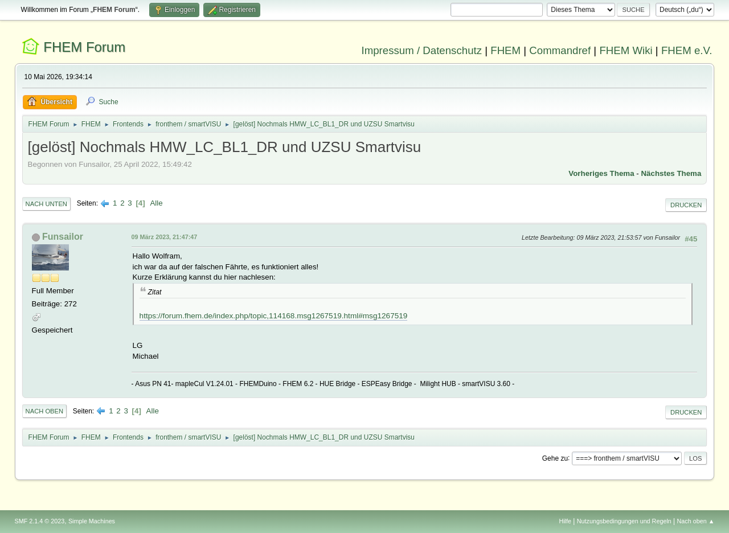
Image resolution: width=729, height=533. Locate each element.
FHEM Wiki (625, 50)
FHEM (505, 50)
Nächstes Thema (671, 173)
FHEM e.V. (686, 50)
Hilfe (565, 521)
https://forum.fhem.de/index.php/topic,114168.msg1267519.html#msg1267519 (274, 315)
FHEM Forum (84, 47)
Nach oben (45, 411)
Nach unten (46, 203)
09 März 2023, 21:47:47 (165, 236)
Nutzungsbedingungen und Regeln (624, 521)
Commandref (560, 50)
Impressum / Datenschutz (422, 50)
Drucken (686, 205)
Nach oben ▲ (696, 521)
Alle (156, 203)
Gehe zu (555, 458)
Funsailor (62, 236)
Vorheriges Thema (601, 173)
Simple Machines (91, 521)
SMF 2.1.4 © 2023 (40, 521)
